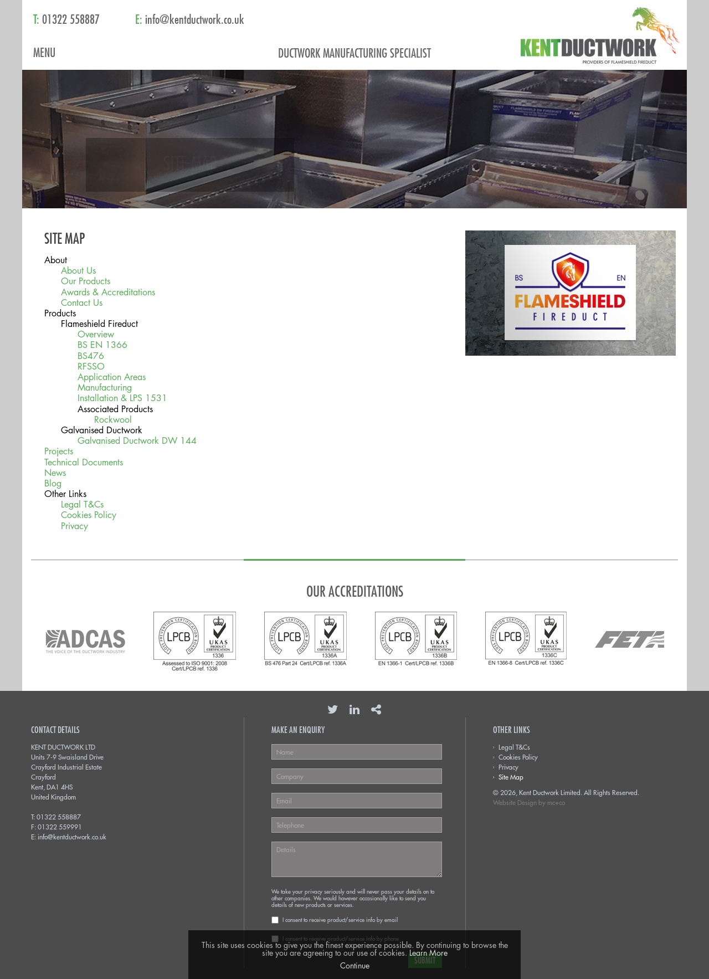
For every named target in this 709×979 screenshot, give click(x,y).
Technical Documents (83, 462)
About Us (78, 270)
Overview (96, 334)
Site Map (511, 776)
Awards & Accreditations (108, 292)
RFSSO (91, 366)
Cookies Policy (88, 515)
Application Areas (112, 377)
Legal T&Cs (82, 504)
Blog (52, 483)
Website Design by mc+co (529, 802)
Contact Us (81, 303)
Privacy (74, 526)
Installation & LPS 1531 (122, 398)
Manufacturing (105, 387)
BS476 (91, 356)
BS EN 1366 (102, 345)
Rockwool (113, 420)
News (55, 473)
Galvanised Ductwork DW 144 (137, 441)
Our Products (85, 281)
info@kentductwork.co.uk (72, 836)
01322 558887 (59, 816)
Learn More (428, 952)
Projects (58, 451)
